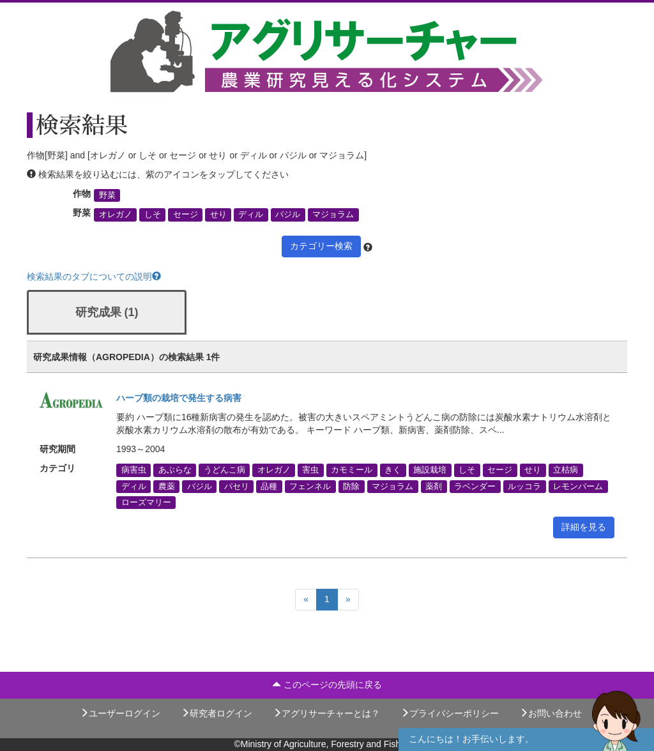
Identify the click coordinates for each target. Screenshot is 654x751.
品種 (269, 486)
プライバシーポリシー (449, 713)
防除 (351, 486)
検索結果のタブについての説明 (94, 276)
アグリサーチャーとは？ (326, 713)
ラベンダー (475, 486)
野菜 (107, 195)
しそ (152, 214)
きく (392, 470)
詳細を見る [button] (583, 527)
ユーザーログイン (120, 713)
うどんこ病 (224, 470)
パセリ (236, 486)
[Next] (348, 600)
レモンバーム (578, 486)
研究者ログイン (216, 713)
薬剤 (433, 486)
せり (218, 214)
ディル (250, 214)
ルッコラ (524, 486)
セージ (185, 214)
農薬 (166, 486)
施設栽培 (429, 470)
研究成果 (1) (107, 312)
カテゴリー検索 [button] (321, 246)
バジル (287, 214)
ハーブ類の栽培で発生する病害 (178, 398)
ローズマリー (146, 501)
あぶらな (175, 470)
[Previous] (306, 600)
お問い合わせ (550, 713)
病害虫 (133, 470)
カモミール (351, 470)
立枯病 (565, 470)
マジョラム (333, 214)
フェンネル (310, 486)
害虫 (310, 470)
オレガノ (115, 214)
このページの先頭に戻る (327, 684)
